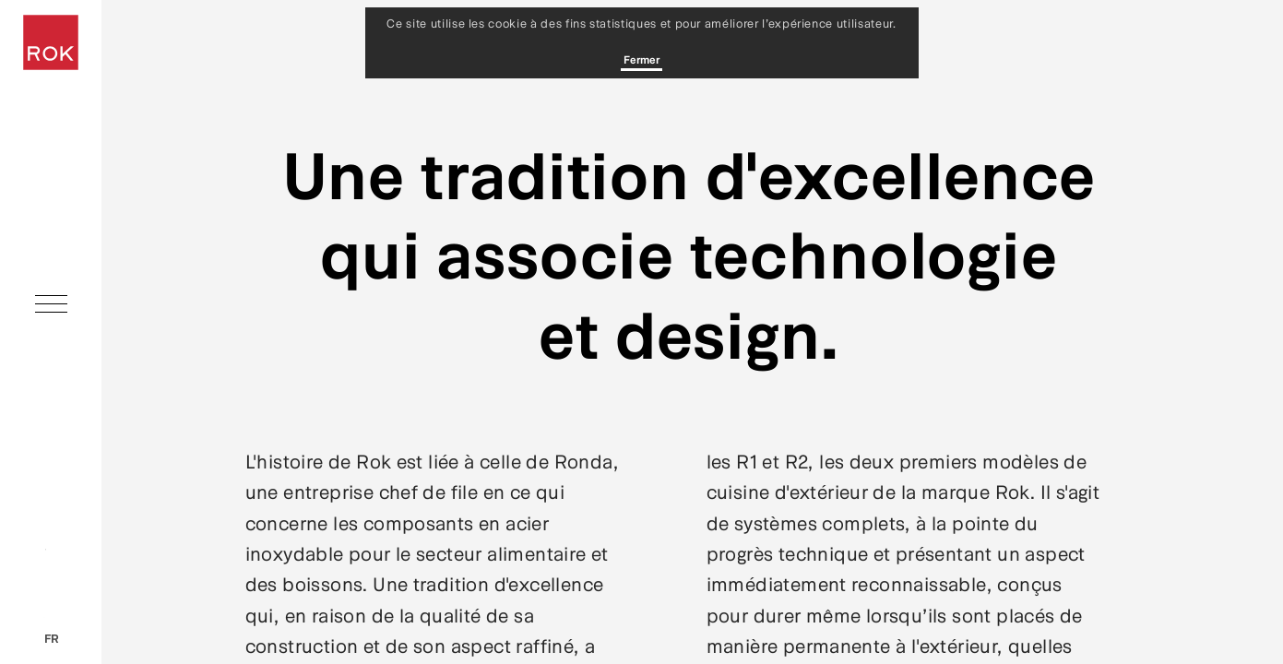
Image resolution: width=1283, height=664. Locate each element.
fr (51, 639)
